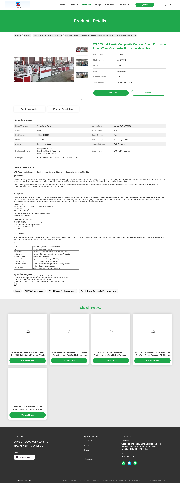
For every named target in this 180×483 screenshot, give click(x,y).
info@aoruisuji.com (24, 457)
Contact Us (88, 459)
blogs (98, 5)
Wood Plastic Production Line (62, 291)
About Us (88, 441)
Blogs (86, 450)
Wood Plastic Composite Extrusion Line (48, 35)
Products (27, 35)
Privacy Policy (18, 480)
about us (73, 5)
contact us (124, 5)
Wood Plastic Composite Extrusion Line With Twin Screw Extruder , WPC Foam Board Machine (152, 354)
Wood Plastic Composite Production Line (98, 291)
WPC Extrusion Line (34, 291)
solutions (109, 5)
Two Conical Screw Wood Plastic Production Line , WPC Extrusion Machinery (27, 408)
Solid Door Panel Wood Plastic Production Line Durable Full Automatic (111, 353)
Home (62, 5)
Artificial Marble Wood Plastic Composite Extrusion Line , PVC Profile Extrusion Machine (69, 354)
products (86, 5)
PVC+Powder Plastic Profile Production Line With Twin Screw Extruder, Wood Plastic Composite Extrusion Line (27, 354)
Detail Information (29, 109)
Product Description (63, 109)
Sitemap (28, 480)
